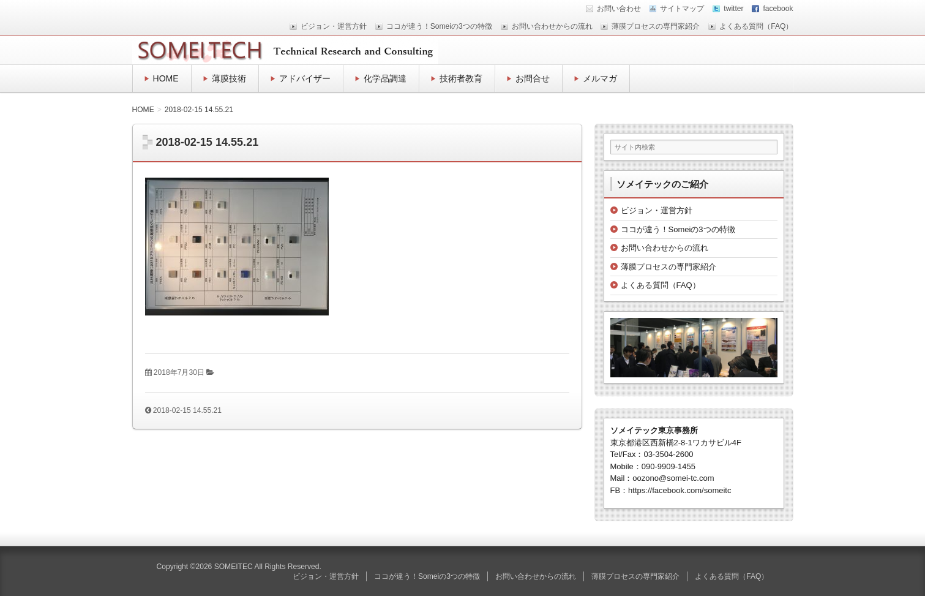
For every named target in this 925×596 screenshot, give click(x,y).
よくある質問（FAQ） (756, 26)
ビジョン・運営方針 (334, 26)
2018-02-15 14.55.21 (187, 410)
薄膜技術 (229, 78)
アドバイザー (305, 78)
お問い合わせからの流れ (552, 26)
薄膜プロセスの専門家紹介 (656, 26)
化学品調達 (385, 78)
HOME (166, 78)
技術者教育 (461, 78)
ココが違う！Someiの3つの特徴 (439, 26)
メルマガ (600, 78)
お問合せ (532, 78)
